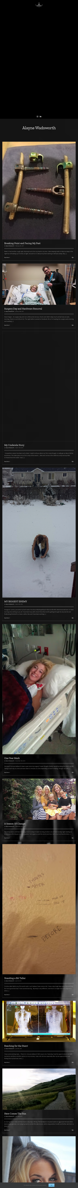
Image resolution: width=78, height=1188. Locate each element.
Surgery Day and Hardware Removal (23, 308)
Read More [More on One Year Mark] (6, 772)
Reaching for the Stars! (16, 1045)
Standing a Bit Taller (15, 978)
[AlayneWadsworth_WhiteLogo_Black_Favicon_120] (39, 2)
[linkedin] (40, 116)
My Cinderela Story (14, 445)
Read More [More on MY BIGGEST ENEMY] (6, 618)
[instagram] (37, 116)
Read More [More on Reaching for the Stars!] (6, 1062)
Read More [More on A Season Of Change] (6, 838)
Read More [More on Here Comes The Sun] (6, 1130)
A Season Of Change (14, 823)
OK (51, 1185)
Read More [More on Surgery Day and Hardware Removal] (6, 325)
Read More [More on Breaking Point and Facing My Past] (6, 257)
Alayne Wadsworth (10, 246)
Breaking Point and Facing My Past (22, 243)
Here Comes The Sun (15, 1113)
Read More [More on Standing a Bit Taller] (6, 994)
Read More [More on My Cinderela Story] (6, 461)
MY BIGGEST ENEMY (15, 601)
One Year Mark (12, 758)
